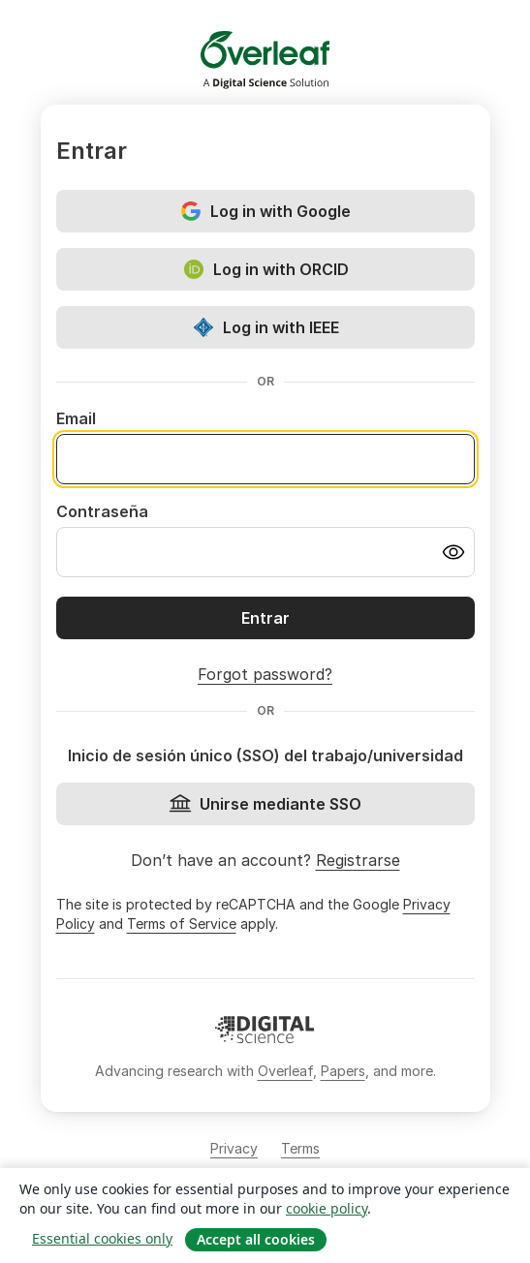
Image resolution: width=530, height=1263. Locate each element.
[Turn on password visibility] (453, 552)
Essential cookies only (102, 1238)
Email (76, 418)
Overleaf (285, 1071)
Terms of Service (181, 923)
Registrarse (358, 860)
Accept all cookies (256, 1239)
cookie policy (326, 1208)
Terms (300, 1148)
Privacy (234, 1148)
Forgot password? (265, 674)
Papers (343, 1071)
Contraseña (102, 511)
